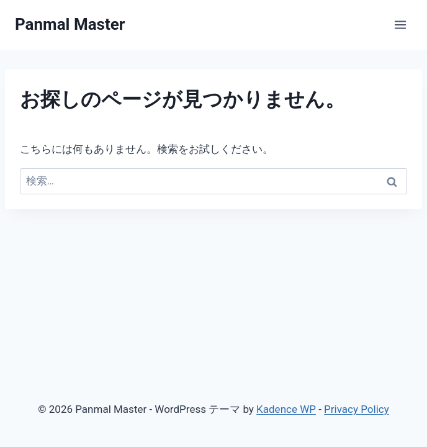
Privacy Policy (356, 409)
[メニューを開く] (400, 24)
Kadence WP (286, 409)
